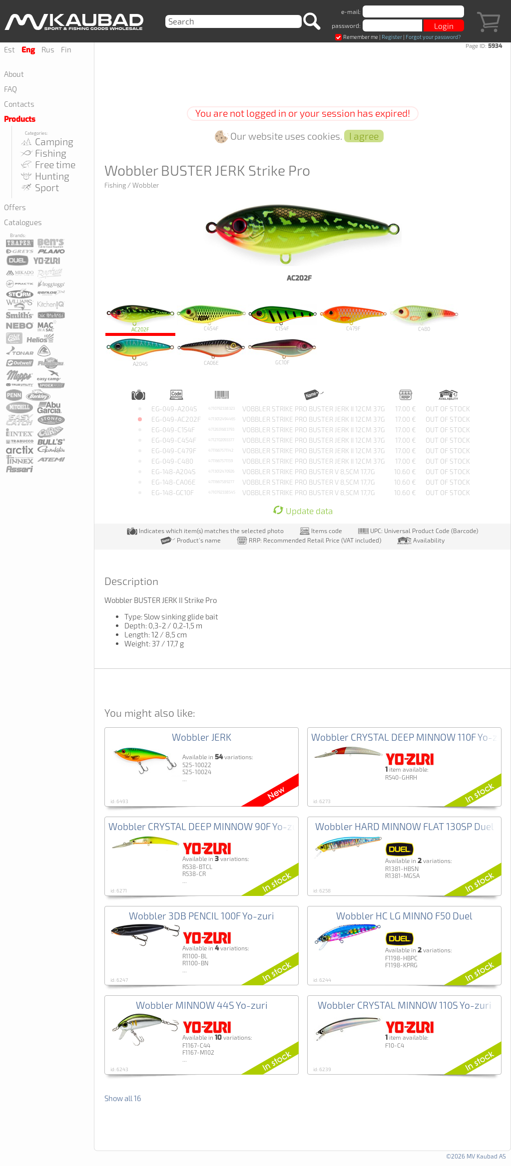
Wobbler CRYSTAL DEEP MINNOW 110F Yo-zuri (410, 737)
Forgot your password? (433, 36)
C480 (424, 318)
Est (9, 49)
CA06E (211, 352)
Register (392, 36)
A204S (140, 352)
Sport (39, 187)
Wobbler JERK (201, 737)
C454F (211, 318)
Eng (28, 50)
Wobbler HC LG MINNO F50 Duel (404, 915)
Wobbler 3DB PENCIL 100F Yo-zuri (201, 915)
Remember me (356, 36)
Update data (303, 511)
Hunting (44, 176)
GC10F (282, 351)
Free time (47, 164)
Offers (15, 207)
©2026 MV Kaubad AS (476, 1156)
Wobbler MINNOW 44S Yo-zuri (202, 1005)
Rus (47, 49)
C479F (353, 317)
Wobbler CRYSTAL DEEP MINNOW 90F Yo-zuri (206, 826)
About (14, 73)
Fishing (42, 153)
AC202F (140, 318)
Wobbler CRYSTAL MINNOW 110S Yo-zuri (405, 1005)
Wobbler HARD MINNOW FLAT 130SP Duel (404, 826)
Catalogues (23, 222)
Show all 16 (122, 1098)
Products (19, 119)
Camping (46, 141)
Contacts (19, 103)
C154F (282, 317)
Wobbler (145, 185)
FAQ (10, 88)
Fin (66, 49)
